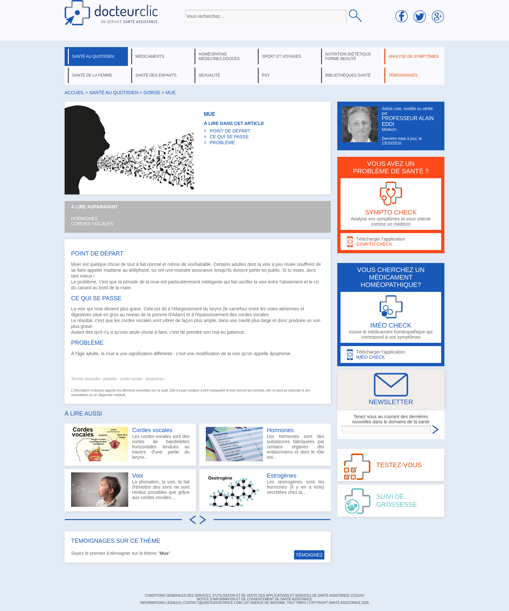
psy (266, 75)
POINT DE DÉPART (230, 130)
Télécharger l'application (391, 241)
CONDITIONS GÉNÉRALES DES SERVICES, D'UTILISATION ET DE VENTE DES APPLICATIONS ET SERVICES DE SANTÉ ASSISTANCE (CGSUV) (254, 595)
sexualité (209, 75)
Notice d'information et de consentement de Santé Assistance (254, 599)
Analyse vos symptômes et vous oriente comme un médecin (391, 204)
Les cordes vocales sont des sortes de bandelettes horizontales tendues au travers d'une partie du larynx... (130, 444)
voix (266, 264)
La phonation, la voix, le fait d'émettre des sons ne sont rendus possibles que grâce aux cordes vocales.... (130, 489)
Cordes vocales (92, 223)
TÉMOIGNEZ (309, 554)
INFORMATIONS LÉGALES (160, 603)
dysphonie (280, 353)
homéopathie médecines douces (219, 56)
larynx (215, 308)
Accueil (74, 92)
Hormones (84, 218)
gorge (151, 92)
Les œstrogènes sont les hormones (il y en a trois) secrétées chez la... (265, 489)
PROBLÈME (222, 142)
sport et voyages (281, 56)
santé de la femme (92, 75)
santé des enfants (156, 75)
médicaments (149, 56)
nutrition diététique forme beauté (348, 56)
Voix (137, 475)
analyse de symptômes (414, 56)
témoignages (403, 75)
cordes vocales (136, 320)
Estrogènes (281, 475)
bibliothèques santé (348, 75)
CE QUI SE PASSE (229, 136)
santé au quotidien (93, 56)
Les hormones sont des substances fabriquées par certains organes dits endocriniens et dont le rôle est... (265, 444)
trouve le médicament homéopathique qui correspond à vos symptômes (391, 317)
